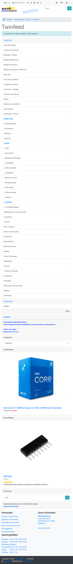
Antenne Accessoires (11, 50)
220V (6, 148)
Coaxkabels (9, 163)
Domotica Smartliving (11, 94)
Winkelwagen (8, 301)
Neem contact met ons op (11, 526)
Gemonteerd (8, 129)
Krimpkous (8, 217)
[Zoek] (55, 8)
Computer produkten (11, 84)
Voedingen (7, 281)
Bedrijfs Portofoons (10, 65)
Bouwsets (7, 75)
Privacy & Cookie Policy (10, 516)
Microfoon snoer (10, 178)
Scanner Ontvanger (10, 256)
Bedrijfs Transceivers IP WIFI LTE (15, 70)
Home (7, 3)
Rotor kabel (8, 187)
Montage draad (10, 183)
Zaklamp (7, 291)
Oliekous (7, 138)
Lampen (6, 222)
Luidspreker (9, 173)
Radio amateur (9, 241)
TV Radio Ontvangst (11, 271)
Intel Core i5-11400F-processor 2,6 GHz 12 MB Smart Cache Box (32, 408)
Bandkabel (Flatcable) (12, 158)
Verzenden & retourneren (10, 522)
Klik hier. (16, 332)
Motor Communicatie (11, 232)
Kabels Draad (19, 20)
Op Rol (28, 20)
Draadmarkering (10, 124)
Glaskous (7, 133)
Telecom (7, 266)
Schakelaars (8, 261)
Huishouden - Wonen (11, 114)
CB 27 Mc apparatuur (11, 79)
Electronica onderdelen (12, 104)
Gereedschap (8, 109)
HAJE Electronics (20, 559)
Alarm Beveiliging (10, 45)
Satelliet (6, 251)
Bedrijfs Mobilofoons (11, 60)
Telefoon (7, 197)
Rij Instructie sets (10, 246)
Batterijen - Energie (10, 55)
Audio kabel (9, 153)
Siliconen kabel (10, 192)
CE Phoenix (8, 561)
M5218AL (8, 476)
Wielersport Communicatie (13, 286)
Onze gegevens (7, 529)
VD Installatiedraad (11, 207)
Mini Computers (9, 227)
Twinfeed (36, 20)
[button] (57, 3)
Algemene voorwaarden (10, 519)
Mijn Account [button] (18, 3)
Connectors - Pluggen (11, 89)
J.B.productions (28, 561)
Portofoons (8, 237)
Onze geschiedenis (8, 532)
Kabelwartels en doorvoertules (15, 212)
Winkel (9, 20)
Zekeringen (8, 295)
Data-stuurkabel (10, 168)
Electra (6, 99)
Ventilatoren (8, 276)
